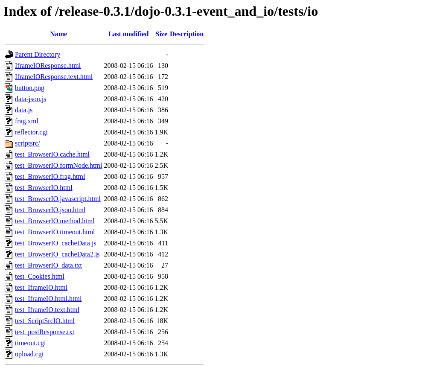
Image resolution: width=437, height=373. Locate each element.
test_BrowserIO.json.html (50, 209)
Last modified (128, 34)
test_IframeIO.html (41, 287)
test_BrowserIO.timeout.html (55, 232)
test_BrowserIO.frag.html (50, 176)
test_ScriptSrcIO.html (45, 320)
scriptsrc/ (27, 143)
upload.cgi (29, 354)
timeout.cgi (30, 343)
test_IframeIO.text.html (47, 309)
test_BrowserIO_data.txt (48, 265)
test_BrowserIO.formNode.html (58, 165)
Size (162, 34)
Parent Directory (37, 54)
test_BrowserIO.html (44, 187)
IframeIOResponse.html (48, 65)
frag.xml (26, 121)
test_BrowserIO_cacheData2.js (57, 254)
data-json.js (30, 98)
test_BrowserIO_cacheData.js (55, 243)
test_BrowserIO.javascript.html (58, 198)
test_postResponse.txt (44, 331)
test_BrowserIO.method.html (55, 220)
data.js (23, 110)
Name (58, 34)
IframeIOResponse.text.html (54, 76)
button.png (29, 87)
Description (187, 34)
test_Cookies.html (39, 276)
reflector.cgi (31, 132)
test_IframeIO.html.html (48, 298)
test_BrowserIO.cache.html (52, 154)
